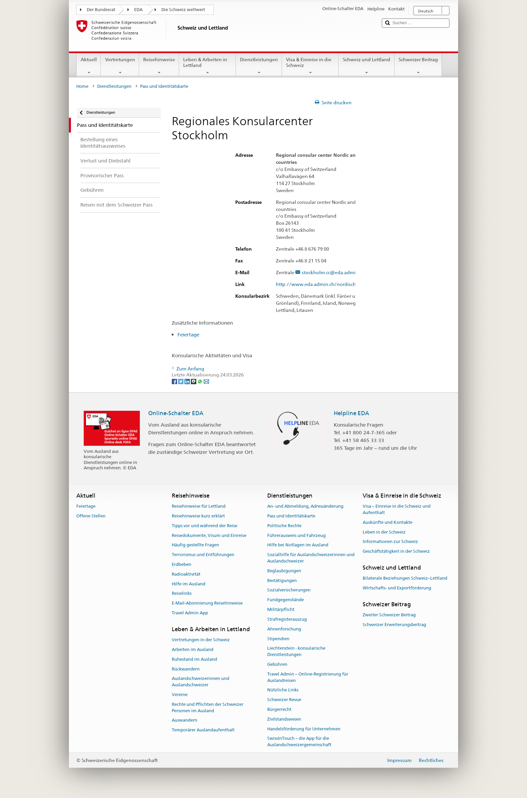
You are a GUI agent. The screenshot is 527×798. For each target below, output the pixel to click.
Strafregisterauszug (287, 619)
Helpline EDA (351, 413)
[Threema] (194, 381)
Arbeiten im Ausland (192, 649)
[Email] (206, 381)
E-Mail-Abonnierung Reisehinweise (207, 603)
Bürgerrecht (279, 709)
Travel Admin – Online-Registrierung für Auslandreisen (307, 677)
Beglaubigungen (284, 570)
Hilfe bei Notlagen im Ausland (297, 545)
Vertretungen (119, 66)
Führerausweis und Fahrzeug (296, 535)
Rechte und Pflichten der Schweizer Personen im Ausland (207, 707)
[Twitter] (181, 381)
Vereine (180, 694)
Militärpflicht (280, 609)
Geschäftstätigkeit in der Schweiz (396, 551)
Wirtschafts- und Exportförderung (397, 587)
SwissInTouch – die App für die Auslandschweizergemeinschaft (299, 742)
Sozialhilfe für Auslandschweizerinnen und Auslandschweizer (311, 558)
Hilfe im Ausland (188, 583)
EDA (138, 9)
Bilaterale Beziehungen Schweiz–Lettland (405, 578)
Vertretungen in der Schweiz (201, 639)
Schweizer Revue (284, 699)
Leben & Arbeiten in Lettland (207, 66)
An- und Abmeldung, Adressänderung (305, 506)
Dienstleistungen (259, 66)
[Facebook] (175, 381)
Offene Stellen (91, 515)
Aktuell (88, 66)
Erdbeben (181, 564)
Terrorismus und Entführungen (203, 554)
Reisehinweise (159, 66)
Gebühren (277, 664)
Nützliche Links (282, 690)
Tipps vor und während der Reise (204, 525)
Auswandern (184, 720)
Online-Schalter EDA (175, 413)
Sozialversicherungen (289, 590)
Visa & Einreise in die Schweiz (310, 66)
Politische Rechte (284, 525)
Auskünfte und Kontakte (387, 522)
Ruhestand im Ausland (194, 659)
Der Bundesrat (101, 9)
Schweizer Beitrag (418, 66)
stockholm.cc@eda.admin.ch (333, 272)
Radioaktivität (186, 574)
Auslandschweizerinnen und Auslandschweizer (200, 682)
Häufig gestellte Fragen (195, 545)
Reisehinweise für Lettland (199, 506)
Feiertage (188, 334)
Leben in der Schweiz (384, 532)
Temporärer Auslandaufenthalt (203, 730)
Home (82, 86)
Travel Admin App (190, 612)
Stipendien (278, 638)
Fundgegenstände (285, 600)
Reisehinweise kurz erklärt (198, 515)
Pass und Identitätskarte (291, 515)
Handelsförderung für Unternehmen (303, 728)
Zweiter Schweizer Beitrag (389, 614)
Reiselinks (182, 593)
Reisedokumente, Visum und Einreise (209, 535)
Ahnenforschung (284, 628)
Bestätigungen (282, 580)
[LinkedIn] (188, 381)
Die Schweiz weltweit (183, 9)
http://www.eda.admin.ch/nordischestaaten (328, 284)
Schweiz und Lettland (366, 66)
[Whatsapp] (200, 381)
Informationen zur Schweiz (390, 541)
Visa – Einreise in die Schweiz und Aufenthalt (397, 509)
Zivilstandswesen (284, 719)
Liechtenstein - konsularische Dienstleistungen (296, 651)
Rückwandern (186, 669)
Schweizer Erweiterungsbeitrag (394, 624)
